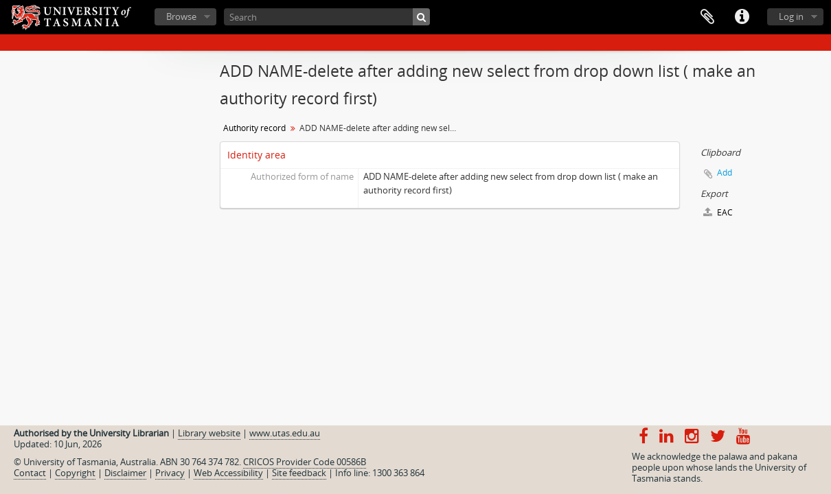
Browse (181, 16)
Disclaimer (125, 473)
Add (724, 172)
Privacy (170, 473)
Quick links (742, 17)
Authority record (254, 128)
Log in (791, 16)
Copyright (75, 473)
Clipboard (707, 17)
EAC (718, 212)
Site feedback (299, 473)
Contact (30, 473)
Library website (209, 433)
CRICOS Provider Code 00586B (304, 462)
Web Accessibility (228, 473)
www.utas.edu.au (284, 433)
